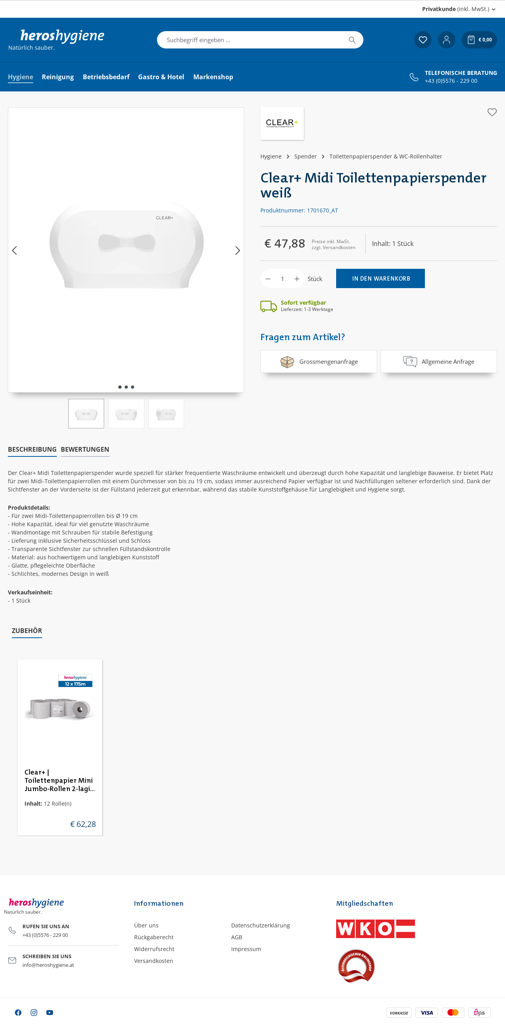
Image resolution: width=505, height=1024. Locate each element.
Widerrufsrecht (154, 949)
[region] (126, 267)
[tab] (32, 450)
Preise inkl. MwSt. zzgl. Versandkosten (333, 244)
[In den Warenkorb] (380, 278)
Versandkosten (153, 960)
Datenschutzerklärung (260, 925)
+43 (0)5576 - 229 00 (451, 80)
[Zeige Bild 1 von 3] (120, 387)
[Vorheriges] (14, 250)
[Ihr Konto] (446, 39)
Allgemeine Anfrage (438, 361)
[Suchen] (352, 39)
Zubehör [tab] (27, 630)
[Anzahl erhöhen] (297, 278)
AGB (236, 937)
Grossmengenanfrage (318, 361)
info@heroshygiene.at (48, 964)
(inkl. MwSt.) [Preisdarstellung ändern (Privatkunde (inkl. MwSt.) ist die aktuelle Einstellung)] (455, 9)
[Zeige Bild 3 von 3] (132, 387)
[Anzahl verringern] (268, 278)
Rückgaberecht (154, 937)
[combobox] (249, 39)
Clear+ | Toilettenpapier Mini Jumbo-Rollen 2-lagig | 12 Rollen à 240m (59, 781)
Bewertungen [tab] (85, 449)
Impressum (246, 949)
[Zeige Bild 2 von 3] (126, 387)
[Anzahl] (282, 278)
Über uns (146, 925)
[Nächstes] (238, 250)
